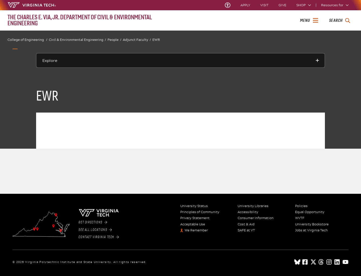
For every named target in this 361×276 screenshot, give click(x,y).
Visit (264, 5)
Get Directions (92, 222)
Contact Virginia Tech (98, 237)
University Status (194, 206)
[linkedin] (337, 262)
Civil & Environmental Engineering (77, 40)
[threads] (321, 262)
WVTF (299, 218)
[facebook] (305, 262)
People (114, 39)
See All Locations (95, 230)
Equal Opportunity (309, 212)
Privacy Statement (195, 218)
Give (282, 5)
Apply (245, 5)
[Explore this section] (180, 60)
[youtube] (345, 262)
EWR (156, 39)
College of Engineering (27, 39)
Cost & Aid (246, 224)
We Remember (196, 230)
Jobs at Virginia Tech (311, 230)
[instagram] (329, 262)
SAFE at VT (246, 230)
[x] (313, 262)
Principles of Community (199, 212)
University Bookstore (312, 224)
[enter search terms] (339, 20)
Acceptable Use (192, 224)
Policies (301, 206)
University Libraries (253, 206)
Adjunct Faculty (137, 39)
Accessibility (248, 212)
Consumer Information (256, 218)
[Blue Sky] (297, 262)
